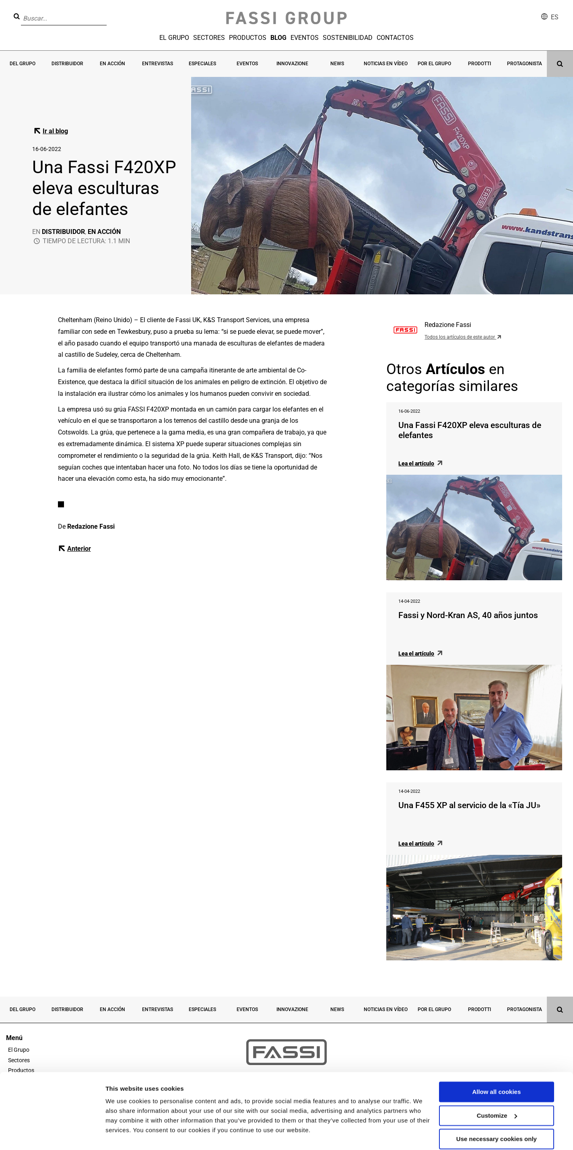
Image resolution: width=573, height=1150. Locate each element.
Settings (117, 1134)
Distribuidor (67, 63)
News (337, 63)
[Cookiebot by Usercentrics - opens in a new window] (52, 1134)
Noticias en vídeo (386, 63)
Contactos (395, 37)
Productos (247, 37)
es (555, 17)
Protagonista (524, 63)
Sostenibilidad (348, 37)
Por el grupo (434, 63)
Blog (278, 37)
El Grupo (174, 37)
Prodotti (479, 63)
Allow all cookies (496, 1073)
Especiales (202, 63)
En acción (112, 63)
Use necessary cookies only (496, 1120)
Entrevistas (157, 63)
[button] (109, 12)
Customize (497, 1097)
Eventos (305, 37)
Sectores (209, 37)
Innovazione (292, 63)
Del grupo (22, 63)
